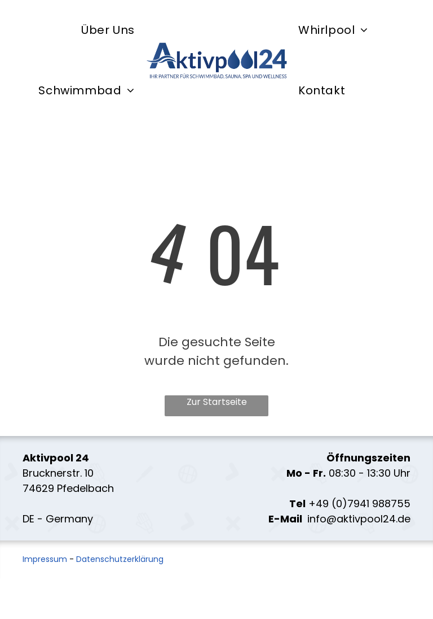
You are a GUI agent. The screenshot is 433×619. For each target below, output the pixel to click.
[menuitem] (108, 30)
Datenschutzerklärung (120, 559)
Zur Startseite (217, 401)
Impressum (45, 559)
